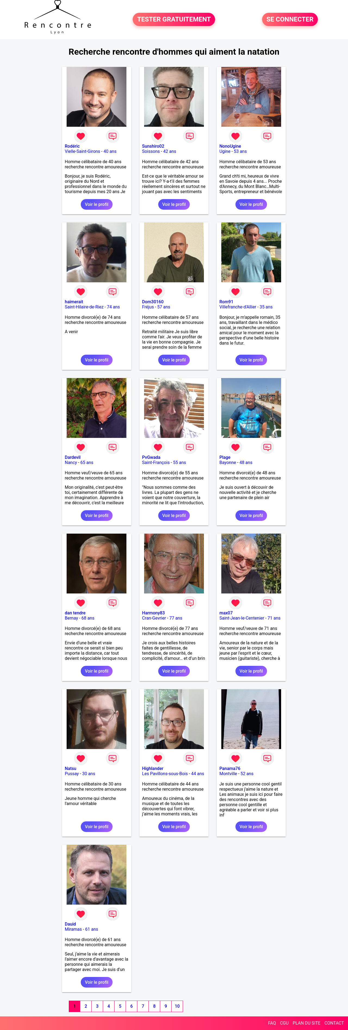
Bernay (71, 618)
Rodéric (72, 146)
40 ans (110, 151)
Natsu (70, 768)
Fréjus (148, 307)
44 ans (197, 773)
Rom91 (226, 301)
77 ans (175, 618)
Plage (225, 457)
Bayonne (227, 462)
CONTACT (334, 1023)
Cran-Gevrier (154, 618)
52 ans (246, 773)
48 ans (246, 462)
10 (177, 1006)
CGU (284, 1023)
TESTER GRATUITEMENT (174, 19)
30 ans (88, 773)
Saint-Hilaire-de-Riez (84, 307)
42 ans (169, 151)
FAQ (272, 1023)
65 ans (87, 462)
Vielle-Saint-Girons (82, 151)
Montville (228, 773)
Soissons (151, 151)
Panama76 (229, 768)
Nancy (71, 462)
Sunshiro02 (153, 146)
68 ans (87, 618)
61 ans (91, 929)
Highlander (152, 768)
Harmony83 (153, 612)
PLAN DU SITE (307, 1023)
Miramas (73, 929)
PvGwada (151, 457)
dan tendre (75, 612)
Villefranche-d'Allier (237, 307)
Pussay (72, 773)
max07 (226, 612)
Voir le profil (96, 204)
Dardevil (72, 457)
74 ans (113, 307)
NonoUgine (230, 146)
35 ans (266, 307)
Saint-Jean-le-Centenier (241, 618)
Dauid (70, 924)
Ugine (225, 151)
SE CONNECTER (289, 19)
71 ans (274, 618)
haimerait (74, 301)
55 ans (179, 462)
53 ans (240, 151)
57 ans (163, 307)
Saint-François (156, 462)
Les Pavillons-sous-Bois (165, 773)
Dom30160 (153, 301)
